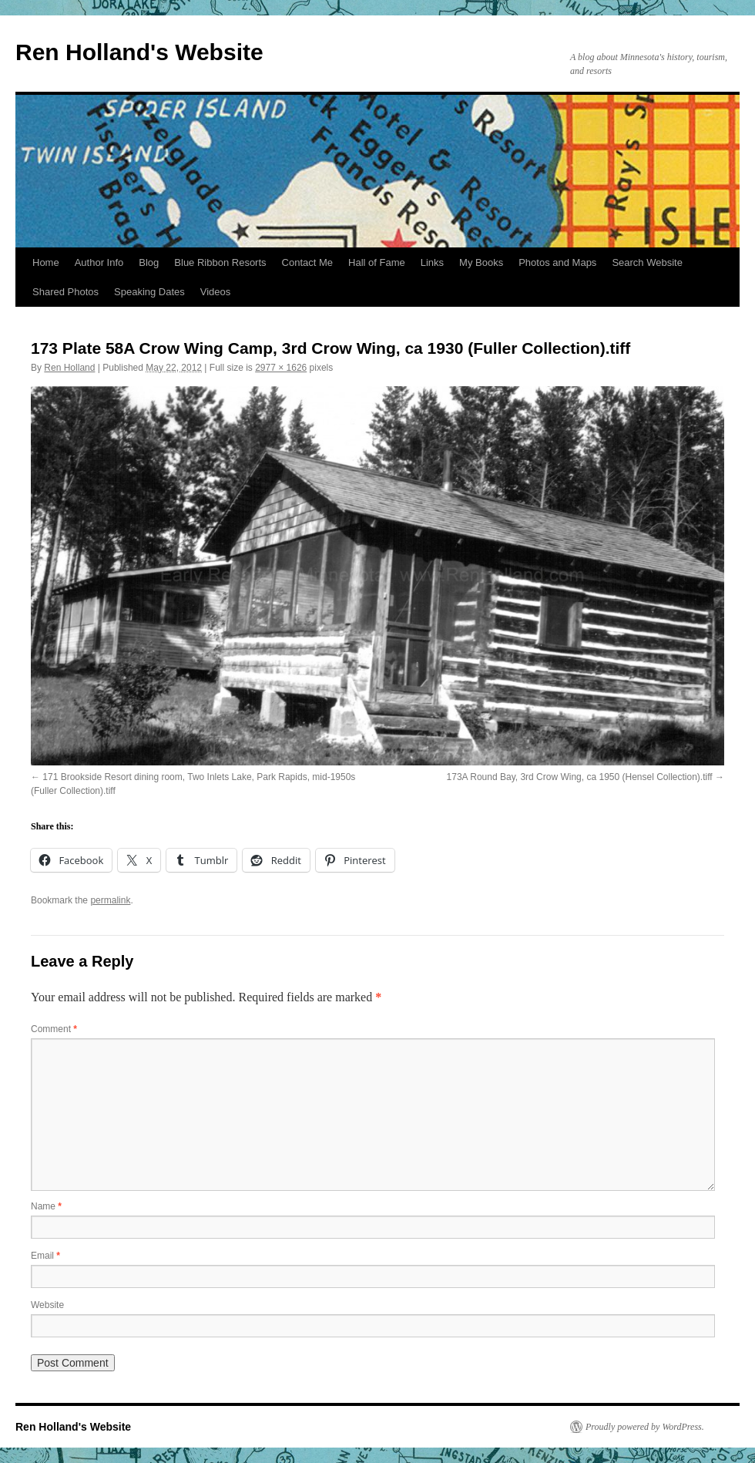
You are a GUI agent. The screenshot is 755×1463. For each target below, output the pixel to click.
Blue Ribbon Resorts (220, 262)
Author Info (99, 262)
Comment (54, 1029)
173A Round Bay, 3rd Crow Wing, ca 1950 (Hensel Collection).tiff (580, 777)
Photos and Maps (557, 262)
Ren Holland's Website (139, 52)
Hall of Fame (376, 262)
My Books (481, 262)
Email (45, 1255)
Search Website (647, 262)
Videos (215, 292)
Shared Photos (65, 292)
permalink (110, 900)
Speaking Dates (149, 292)
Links (432, 262)
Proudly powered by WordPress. (645, 1426)
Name (46, 1206)
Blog (149, 262)
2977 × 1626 (281, 367)
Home (45, 262)
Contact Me (307, 262)
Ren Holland (69, 367)
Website (47, 1305)
